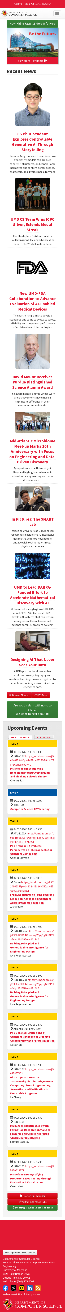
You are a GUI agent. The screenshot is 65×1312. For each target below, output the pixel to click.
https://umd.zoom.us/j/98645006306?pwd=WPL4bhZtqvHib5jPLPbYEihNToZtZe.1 (32, 838)
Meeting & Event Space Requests (32, 1207)
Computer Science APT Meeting (30, 809)
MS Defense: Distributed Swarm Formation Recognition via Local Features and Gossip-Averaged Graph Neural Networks (30, 1132)
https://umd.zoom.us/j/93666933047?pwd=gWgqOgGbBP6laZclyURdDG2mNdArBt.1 (32, 935)
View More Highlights (32, 60)
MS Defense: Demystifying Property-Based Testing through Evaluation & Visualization (30, 1178)
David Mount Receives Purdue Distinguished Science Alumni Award (32, 382)
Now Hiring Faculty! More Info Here (32, 24)
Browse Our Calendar (32, 1195)
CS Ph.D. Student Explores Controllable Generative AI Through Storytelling (32, 141)
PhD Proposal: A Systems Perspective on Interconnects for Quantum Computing (31, 850)
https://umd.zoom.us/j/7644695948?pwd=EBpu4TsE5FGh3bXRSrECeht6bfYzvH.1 (32, 760)
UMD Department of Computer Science (26, 13)
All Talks (44, 737)
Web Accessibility (12, 1294)
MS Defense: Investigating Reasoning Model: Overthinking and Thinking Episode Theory (30, 772)
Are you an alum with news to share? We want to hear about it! (33, 709)
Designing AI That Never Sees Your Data (32, 662)
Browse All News (19, 695)
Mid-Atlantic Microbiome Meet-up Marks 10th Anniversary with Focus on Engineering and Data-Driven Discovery (32, 451)
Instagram (21, 1288)
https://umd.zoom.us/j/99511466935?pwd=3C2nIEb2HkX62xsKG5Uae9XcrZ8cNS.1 (32, 886)
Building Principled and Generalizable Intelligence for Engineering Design (29, 947)
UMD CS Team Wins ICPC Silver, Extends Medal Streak (32, 224)
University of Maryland (32, 3)
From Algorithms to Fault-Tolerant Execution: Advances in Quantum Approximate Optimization (32, 898)
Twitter (13, 1288)
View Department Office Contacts (20, 1252)
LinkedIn (30, 1288)
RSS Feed (40, 695)
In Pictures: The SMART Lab (32, 521)
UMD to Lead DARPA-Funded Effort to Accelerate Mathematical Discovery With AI (32, 595)
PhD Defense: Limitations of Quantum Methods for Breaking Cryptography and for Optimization (32, 1037)
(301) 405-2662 (25, 1281)
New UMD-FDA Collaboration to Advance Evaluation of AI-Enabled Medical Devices (32, 301)
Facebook (5, 1288)
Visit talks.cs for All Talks (33, 1201)
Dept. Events (21, 737)
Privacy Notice (32, 1294)
